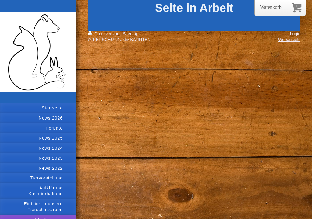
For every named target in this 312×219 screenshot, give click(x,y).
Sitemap (130, 33)
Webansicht (289, 39)
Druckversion (104, 33)
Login (295, 33)
